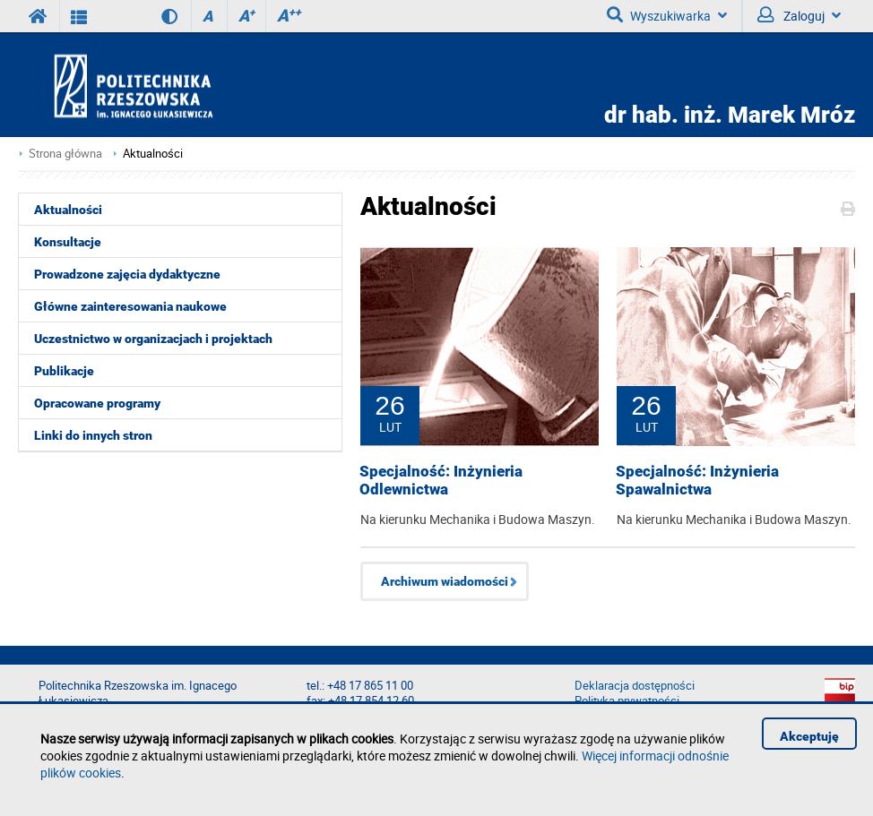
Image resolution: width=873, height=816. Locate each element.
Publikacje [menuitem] (64, 371)
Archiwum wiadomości (444, 581)
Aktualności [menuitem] (68, 209)
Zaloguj (799, 15)
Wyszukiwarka (667, 15)
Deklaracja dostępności (635, 685)
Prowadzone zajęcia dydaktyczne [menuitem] (127, 274)
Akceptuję (809, 736)
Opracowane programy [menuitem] (97, 403)
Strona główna (65, 153)
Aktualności (153, 153)
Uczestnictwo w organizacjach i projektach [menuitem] (153, 338)
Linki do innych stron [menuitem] (93, 435)
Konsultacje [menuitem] (67, 242)
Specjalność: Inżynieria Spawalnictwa (697, 480)
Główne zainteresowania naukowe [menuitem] (130, 306)
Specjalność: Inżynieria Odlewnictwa (441, 480)
